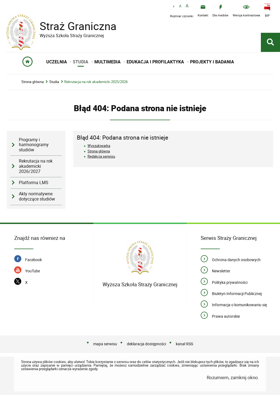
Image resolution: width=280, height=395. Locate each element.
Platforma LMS (33, 182)
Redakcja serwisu (101, 156)
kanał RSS (184, 343)
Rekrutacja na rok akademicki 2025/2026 (96, 82)
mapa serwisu (105, 343)
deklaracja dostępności (146, 343)
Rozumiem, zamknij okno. (233, 377)
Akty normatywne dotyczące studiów (37, 196)
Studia (54, 82)
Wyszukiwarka (99, 145)
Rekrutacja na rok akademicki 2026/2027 (35, 166)
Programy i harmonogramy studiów (34, 145)
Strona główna (32, 82)
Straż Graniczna (73, 26)
